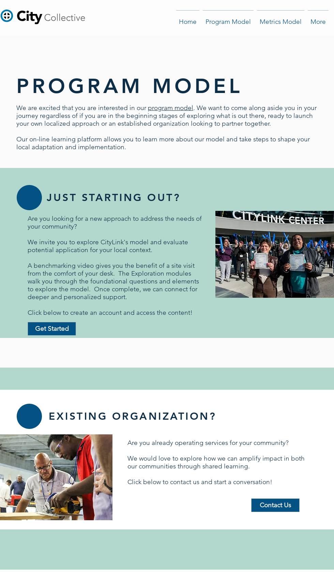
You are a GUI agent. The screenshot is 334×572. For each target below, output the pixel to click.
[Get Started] (52, 329)
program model (170, 108)
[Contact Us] (275, 505)
